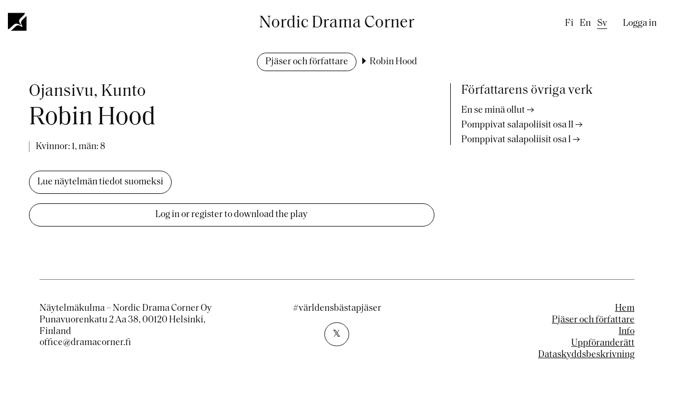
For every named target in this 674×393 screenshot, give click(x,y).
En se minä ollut (493, 110)
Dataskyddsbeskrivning (586, 355)
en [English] (585, 23)
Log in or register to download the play (231, 215)
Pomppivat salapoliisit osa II (517, 125)
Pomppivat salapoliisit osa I (516, 140)
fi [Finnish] (569, 23)
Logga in (640, 23)
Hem (625, 308)
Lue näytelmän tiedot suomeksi (100, 182)
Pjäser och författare (306, 62)
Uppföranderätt (603, 343)
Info (627, 332)
